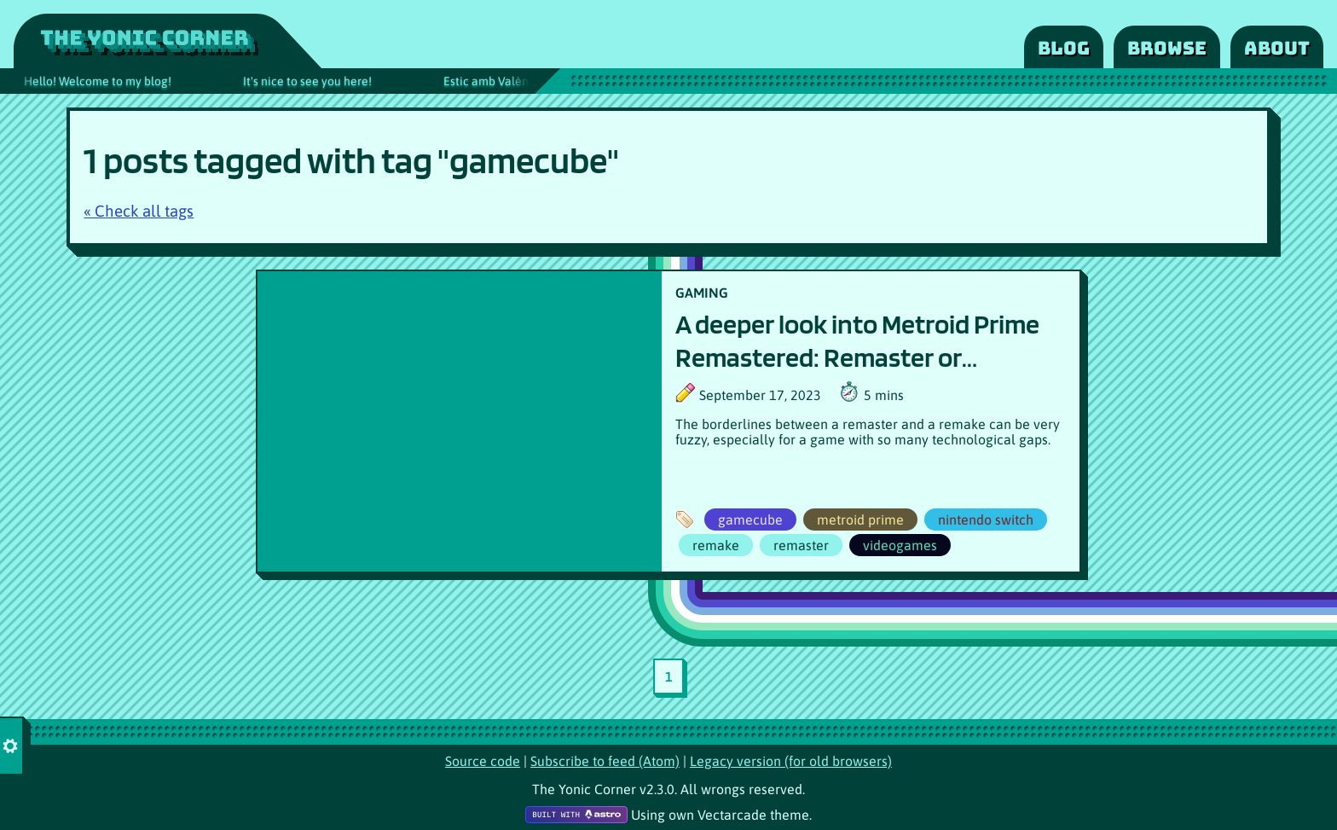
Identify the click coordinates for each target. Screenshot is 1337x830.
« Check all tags (139, 211)
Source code (482, 761)
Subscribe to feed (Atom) (605, 761)
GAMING (701, 292)
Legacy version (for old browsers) (791, 761)
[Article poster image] (460, 421)
